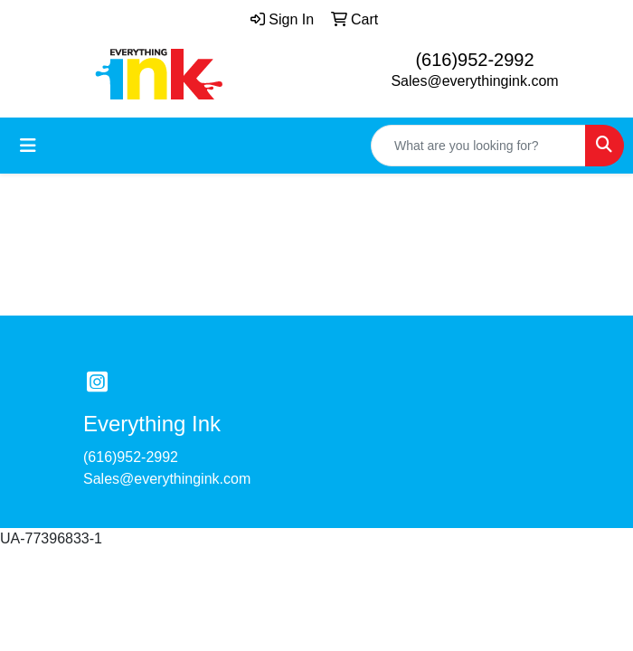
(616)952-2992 (474, 60)
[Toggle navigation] (28, 145)
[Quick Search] (478, 145)
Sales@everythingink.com (474, 81)
